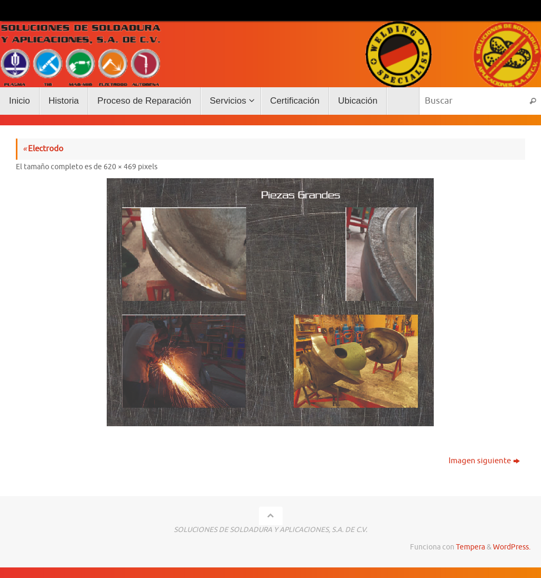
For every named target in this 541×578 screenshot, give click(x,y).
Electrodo (43, 149)
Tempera (470, 547)
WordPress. (511, 547)
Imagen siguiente (484, 461)
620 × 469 (120, 166)
